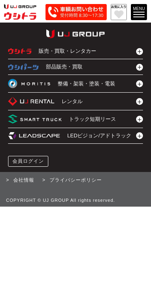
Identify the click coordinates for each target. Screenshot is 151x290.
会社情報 (23, 180)
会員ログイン (28, 161)
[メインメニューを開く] (139, 12)
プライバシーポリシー (76, 180)
